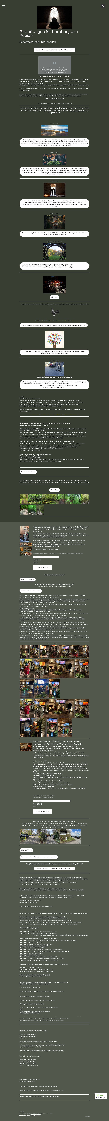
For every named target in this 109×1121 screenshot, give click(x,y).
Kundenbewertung (29, 1081)
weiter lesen (57, 461)
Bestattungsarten (77, 110)
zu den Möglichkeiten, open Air (30, 590)
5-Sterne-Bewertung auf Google (47, 1086)
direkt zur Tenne (26, 850)
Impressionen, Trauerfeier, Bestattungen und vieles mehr (38, 857)
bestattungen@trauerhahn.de (54, 98)
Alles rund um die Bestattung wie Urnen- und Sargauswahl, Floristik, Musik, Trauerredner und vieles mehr (53, 325)
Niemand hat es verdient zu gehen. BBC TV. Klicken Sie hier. (54, 50)
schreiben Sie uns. (25, 411)
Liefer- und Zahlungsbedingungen (40, 1113)
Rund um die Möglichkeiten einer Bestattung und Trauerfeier (54, 868)
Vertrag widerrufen (35, 1115)
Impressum (21, 1113)
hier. (63, 1090)
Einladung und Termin (28, 472)
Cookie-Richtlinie (22, 1115)
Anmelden (88, 1116)
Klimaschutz (54, 490)
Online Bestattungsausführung (30, 423)
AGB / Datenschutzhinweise (28, 480)
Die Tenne (54, 297)
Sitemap (28, 1115)
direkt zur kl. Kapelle (27, 579)
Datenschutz (50, 1113)
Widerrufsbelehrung (28, 1113)
